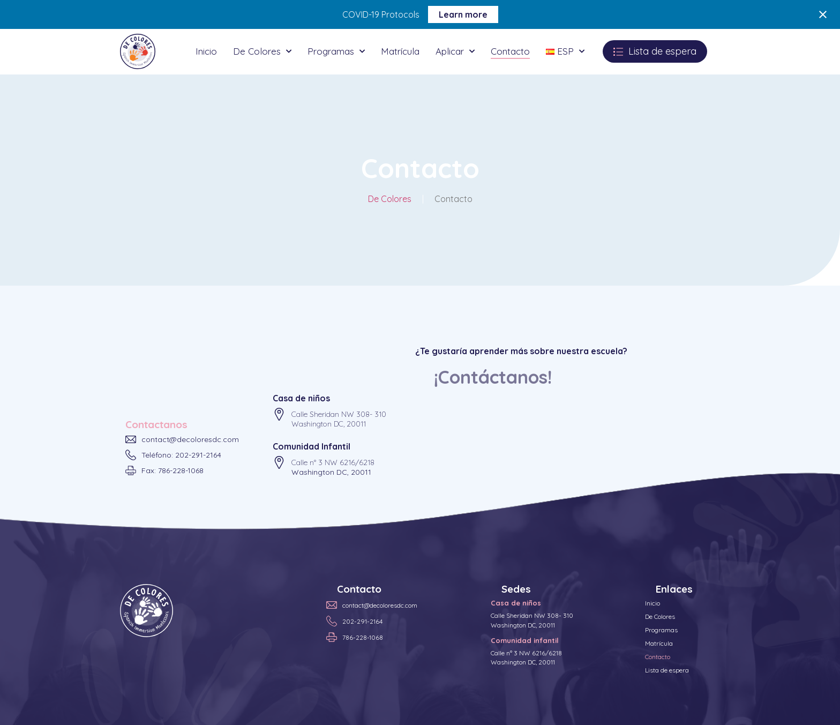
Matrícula (400, 51)
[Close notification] (822, 14)
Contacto (510, 51)
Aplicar (455, 51)
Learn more (463, 14)
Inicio (206, 51)
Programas (336, 51)
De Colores (262, 51)
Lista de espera (667, 670)
